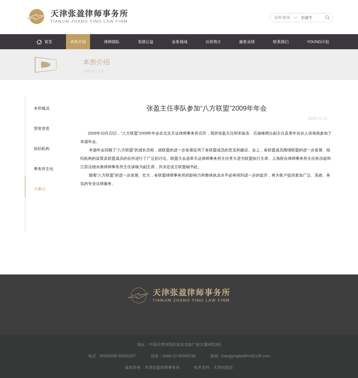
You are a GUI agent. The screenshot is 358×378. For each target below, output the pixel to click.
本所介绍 (78, 41)
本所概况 (42, 108)
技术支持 (201, 367)
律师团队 (112, 41)
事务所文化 (43, 168)
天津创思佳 (223, 367)
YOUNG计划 (318, 41)
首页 (48, 41)
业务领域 (179, 41)
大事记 (40, 189)
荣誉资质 (42, 128)
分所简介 (213, 41)
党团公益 (146, 41)
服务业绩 (247, 41)
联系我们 (281, 41)
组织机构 (42, 148)
